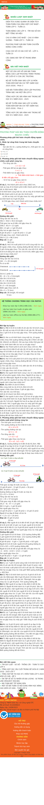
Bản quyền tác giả (22, 750)
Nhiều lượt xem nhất (22, 17)
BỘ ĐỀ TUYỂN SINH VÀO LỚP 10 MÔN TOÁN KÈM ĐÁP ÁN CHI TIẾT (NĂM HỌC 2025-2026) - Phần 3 (22, 83)
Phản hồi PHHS (22, 734)
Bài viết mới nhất (20, 67)
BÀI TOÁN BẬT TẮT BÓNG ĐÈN (14, 683)
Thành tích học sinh (22, 746)
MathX (4, 2)
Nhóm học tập (22, 743)
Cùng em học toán (21, 124)
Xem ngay (38, 306)
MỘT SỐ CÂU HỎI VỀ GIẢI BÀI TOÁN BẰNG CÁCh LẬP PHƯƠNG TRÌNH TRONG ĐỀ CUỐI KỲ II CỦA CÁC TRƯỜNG (23, 73)
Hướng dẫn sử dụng (22, 727)
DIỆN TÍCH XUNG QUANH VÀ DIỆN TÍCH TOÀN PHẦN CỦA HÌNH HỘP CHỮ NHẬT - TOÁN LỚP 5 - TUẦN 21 (23, 24)
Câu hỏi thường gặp (22, 724)
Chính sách (22, 740)
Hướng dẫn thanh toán (22, 730)
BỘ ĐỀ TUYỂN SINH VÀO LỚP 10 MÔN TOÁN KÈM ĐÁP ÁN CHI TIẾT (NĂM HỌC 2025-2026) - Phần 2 (22, 105)
